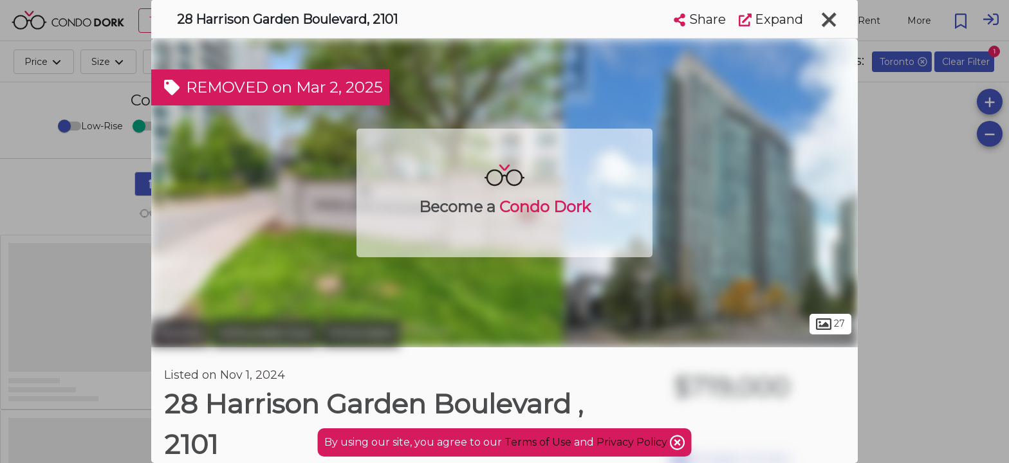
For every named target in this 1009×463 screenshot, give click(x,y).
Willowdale (360, 333)
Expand (771, 19)
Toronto (180, 333)
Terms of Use (537, 442)
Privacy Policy (633, 442)
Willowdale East (265, 333)
